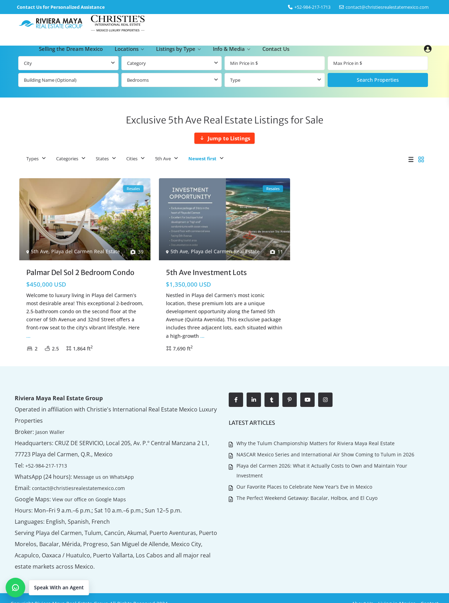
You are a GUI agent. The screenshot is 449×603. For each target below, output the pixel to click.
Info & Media (229, 48)
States (102, 158)
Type (235, 80)
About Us (362, 592)
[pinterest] (289, 400)
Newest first (202, 158)
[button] (47, 587)
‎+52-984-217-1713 (312, 7)
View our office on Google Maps (85, 499)
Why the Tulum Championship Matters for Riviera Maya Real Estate (315, 442)
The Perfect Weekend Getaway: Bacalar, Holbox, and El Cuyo (306, 492)
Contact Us (275, 48)
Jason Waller (47, 431)
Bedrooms (138, 80)
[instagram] (325, 400)
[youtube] (307, 400)
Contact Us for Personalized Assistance (61, 7)
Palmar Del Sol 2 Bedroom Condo (80, 272)
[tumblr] (271, 400)
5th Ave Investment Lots (206, 272)
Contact (429, 592)
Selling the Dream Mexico (71, 48)
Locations (127, 48)
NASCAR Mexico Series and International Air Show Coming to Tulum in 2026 (325, 452)
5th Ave (163, 158)
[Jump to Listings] (224, 138)
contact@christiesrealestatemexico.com (387, 7)
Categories (67, 158)
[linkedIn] (254, 400)
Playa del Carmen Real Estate (85, 251)
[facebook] (236, 400)
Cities (132, 158)
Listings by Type (175, 48)
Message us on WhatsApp (97, 476)
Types (32, 158)
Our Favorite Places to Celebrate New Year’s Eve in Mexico (304, 482)
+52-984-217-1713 (45, 465)
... (28, 336)
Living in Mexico (397, 592)
